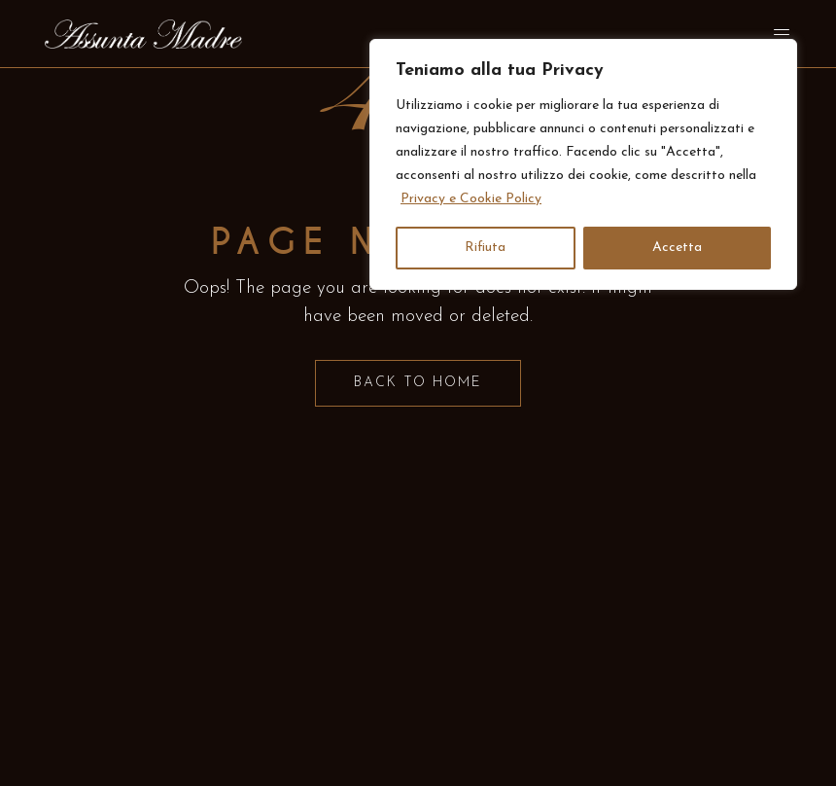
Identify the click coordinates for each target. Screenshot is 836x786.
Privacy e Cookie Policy (471, 199)
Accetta (677, 247)
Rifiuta (485, 247)
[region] (583, 164)
